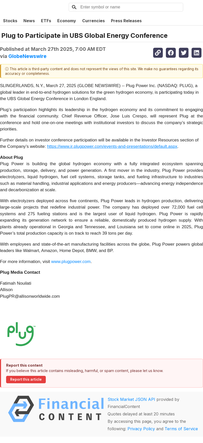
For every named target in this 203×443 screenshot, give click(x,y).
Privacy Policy (141, 428)
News (29, 20)
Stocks (10, 20)
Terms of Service (181, 428)
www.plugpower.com (71, 261)
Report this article (26, 379)
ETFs (46, 20)
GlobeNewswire (27, 56)
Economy (66, 20)
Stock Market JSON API (131, 399)
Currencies (93, 20)
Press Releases (126, 20)
